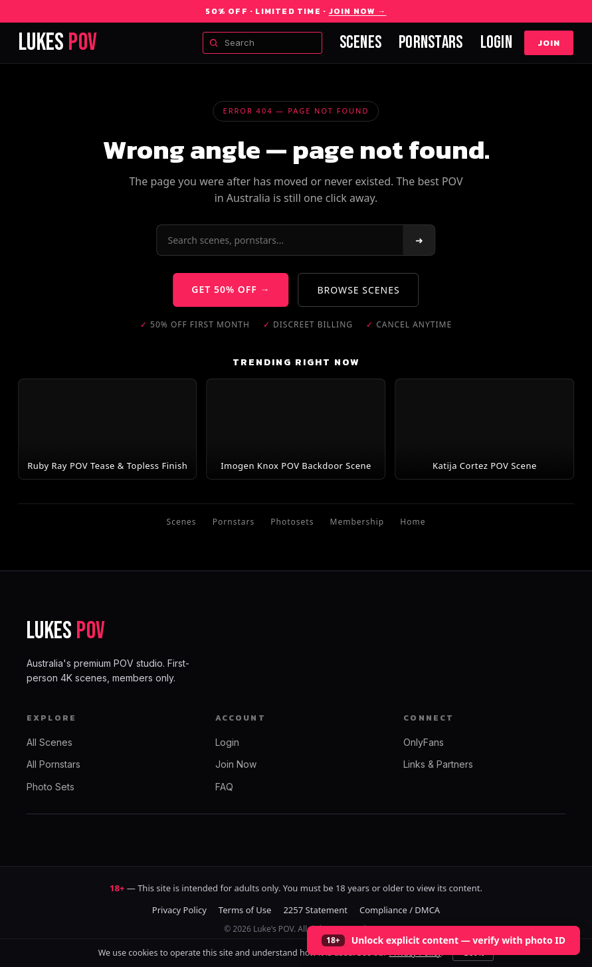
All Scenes (49, 742)
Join (549, 43)
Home (412, 521)
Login (496, 43)
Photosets (292, 521)
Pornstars (430, 43)
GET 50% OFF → (230, 289)
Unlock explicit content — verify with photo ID (458, 940)
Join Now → (358, 11)
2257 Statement (315, 910)
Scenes (361, 43)
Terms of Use (245, 910)
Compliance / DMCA (399, 910)
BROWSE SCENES (359, 290)
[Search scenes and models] (262, 43)
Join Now (235, 764)
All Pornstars (53, 764)
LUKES (58, 43)
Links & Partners (438, 764)
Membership (357, 521)
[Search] (280, 240)
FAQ (224, 786)
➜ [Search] (419, 240)
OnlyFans (423, 742)
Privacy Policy (179, 910)
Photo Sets (50, 786)
